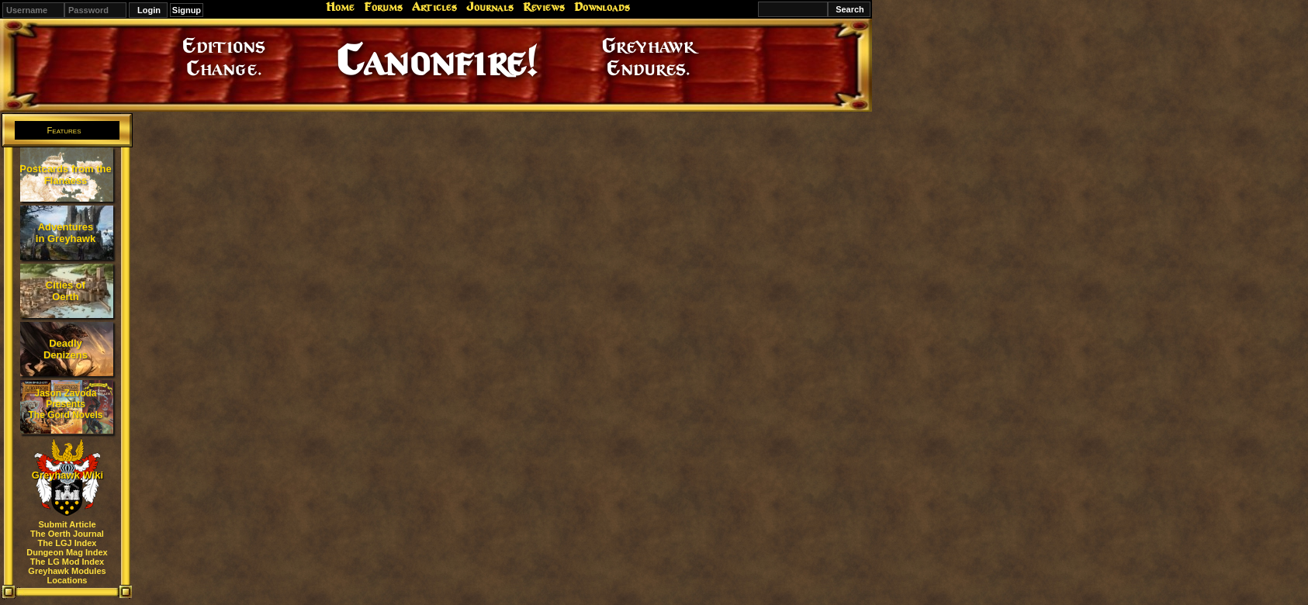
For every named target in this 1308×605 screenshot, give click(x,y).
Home (340, 7)
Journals (490, 7)
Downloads (602, 7)
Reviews (544, 7)
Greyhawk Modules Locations (67, 575)
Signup (186, 10)
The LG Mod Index (67, 561)
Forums (383, 7)
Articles (434, 7)
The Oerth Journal (67, 533)
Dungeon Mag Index (67, 552)
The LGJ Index (67, 543)
